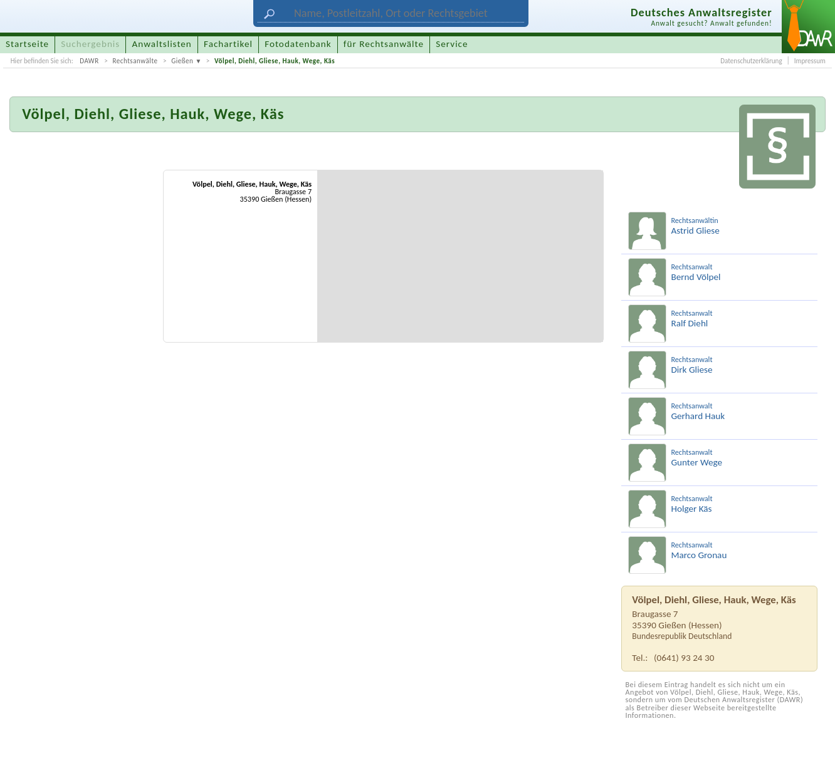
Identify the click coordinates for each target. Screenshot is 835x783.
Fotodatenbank (298, 43)
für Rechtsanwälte (384, 43)
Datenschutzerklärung (751, 60)
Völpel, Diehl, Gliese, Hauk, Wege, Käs (274, 60)
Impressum (810, 60)
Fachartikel (228, 43)
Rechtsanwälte (134, 60)
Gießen (182, 60)
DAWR (89, 60)
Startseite (27, 43)
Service (452, 43)
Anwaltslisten (162, 43)
